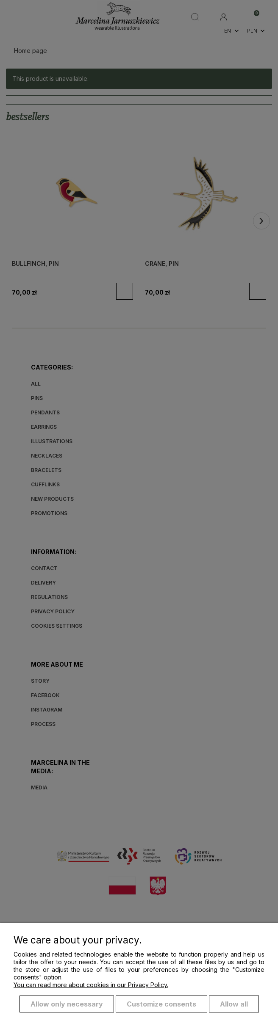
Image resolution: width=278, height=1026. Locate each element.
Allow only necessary (67, 1004)
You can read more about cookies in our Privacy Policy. (91, 984)
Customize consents (161, 1004)
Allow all (234, 1004)
